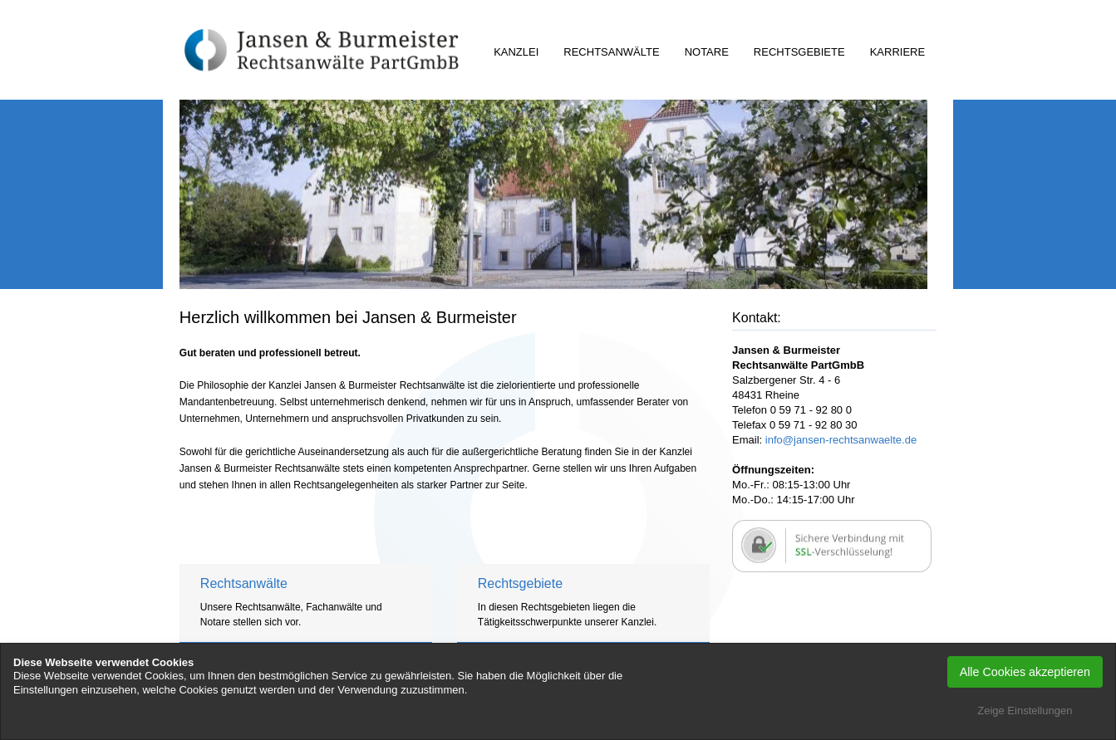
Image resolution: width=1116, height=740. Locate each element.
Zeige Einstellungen (1024, 710)
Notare (707, 52)
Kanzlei (516, 52)
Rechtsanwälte (611, 52)
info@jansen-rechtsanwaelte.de (841, 440)
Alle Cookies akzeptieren (1025, 672)
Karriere (897, 52)
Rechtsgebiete (799, 52)
